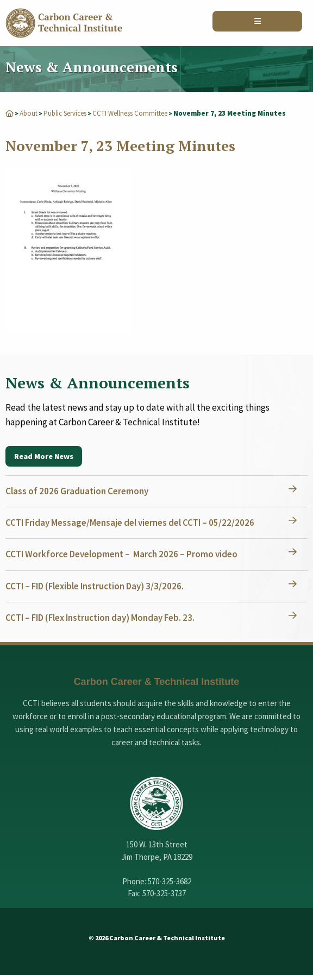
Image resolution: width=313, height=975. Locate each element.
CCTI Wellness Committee (129, 113)
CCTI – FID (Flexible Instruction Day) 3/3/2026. (94, 586)
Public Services (64, 113)
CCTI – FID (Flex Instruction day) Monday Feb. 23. (100, 618)
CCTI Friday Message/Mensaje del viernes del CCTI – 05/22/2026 (129, 523)
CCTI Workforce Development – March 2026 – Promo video (121, 554)
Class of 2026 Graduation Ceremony (76, 491)
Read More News (43, 456)
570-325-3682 (169, 881)
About (28, 113)
